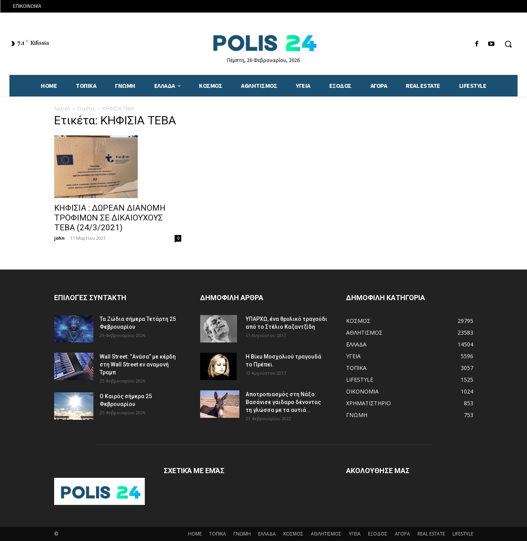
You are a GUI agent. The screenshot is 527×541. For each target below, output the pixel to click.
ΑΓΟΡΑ (402, 533)
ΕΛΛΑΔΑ (267, 533)
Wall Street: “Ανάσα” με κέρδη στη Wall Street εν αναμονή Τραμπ (138, 364)
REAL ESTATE (431, 533)
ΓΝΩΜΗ (242, 533)
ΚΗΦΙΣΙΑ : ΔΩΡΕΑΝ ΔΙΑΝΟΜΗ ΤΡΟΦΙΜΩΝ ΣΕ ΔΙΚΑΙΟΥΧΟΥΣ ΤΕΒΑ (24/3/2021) (110, 217)
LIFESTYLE (462, 533)
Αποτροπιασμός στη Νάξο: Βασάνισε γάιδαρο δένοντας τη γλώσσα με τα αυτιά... (283, 402)
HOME (195, 533)
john (59, 238)
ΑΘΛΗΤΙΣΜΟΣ (326, 533)
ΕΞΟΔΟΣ (377, 533)
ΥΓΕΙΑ (355, 533)
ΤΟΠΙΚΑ (217, 533)
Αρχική (62, 108)
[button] (508, 44)
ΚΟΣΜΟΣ (293, 533)
